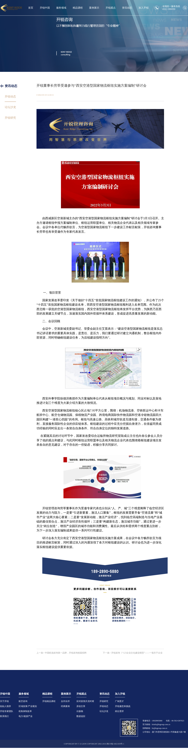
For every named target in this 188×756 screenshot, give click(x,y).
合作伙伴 (65, 701)
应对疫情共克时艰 (85, 701)
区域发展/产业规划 (28, 706)
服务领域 (61, 7)
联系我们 (4, 716)
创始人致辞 (5, 706)
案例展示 (94, 7)
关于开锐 (4, 701)
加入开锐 (143, 7)
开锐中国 (45, 7)
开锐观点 (111, 7)
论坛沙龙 (103, 711)
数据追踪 (80, 716)
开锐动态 (103, 706)
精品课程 (78, 7)
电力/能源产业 (25, 716)
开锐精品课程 (48, 701)
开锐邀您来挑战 (122, 706)
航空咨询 (23, 701)
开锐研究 (103, 701)
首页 (30, 7)
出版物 (79, 711)
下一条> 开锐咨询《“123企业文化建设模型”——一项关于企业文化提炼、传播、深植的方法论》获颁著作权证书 (132, 653)
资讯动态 (127, 7)
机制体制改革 (25, 711)
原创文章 (80, 706)
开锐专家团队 (6, 711)
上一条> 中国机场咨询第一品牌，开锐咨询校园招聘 (61, 653)
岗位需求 (119, 711)
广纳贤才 (119, 701)
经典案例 (65, 706)
